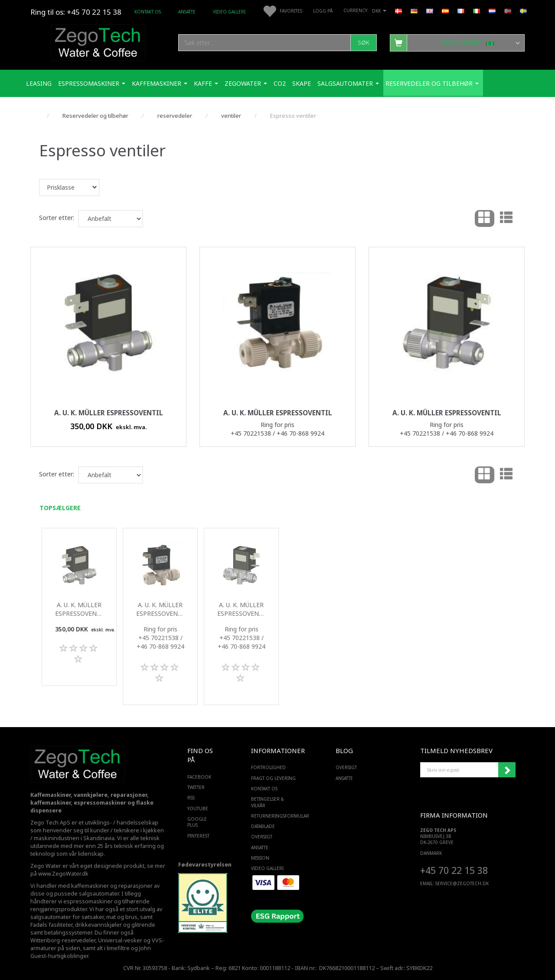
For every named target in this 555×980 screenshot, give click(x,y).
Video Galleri (229, 12)
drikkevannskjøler (98, 924)
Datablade (263, 826)
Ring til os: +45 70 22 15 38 (75, 12)
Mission (260, 858)
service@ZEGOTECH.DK (462, 883)
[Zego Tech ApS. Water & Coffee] (98, 41)
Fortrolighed (268, 767)
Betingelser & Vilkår (267, 802)
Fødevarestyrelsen (205, 864)
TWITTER (196, 787)
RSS (191, 798)
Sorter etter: (56, 217)
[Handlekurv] (457, 42)
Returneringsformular (275, 816)
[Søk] (363, 42)
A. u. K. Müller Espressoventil (108, 412)
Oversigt (261, 837)
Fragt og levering (273, 778)
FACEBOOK (199, 777)
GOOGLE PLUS (197, 822)
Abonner (507, 770)
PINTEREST (198, 836)
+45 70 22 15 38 (454, 870)
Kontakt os (147, 12)
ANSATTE (187, 12)
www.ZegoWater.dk (63, 873)
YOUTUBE (197, 808)
